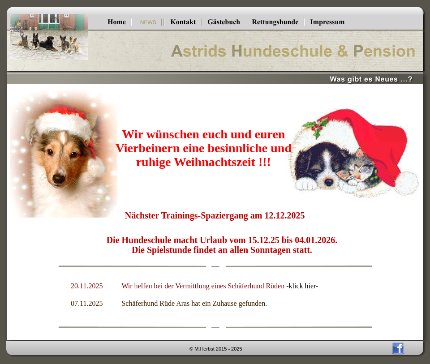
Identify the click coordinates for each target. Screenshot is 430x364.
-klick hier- (301, 286)
